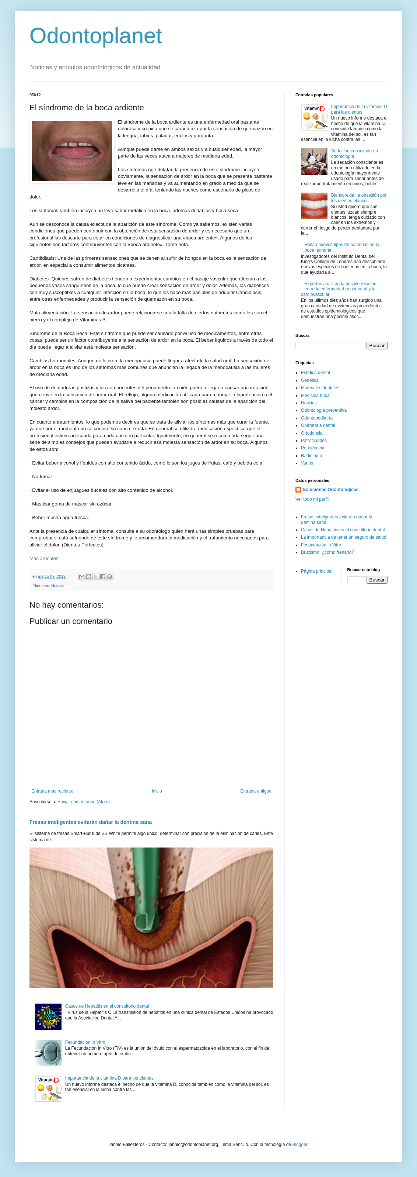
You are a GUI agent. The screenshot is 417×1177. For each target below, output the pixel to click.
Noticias (58, 585)
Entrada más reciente (52, 791)
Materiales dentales (320, 387)
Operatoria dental (318, 425)
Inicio (157, 791)
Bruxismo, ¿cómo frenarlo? (327, 552)
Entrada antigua (255, 791)
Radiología (311, 455)
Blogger (299, 1144)
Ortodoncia (312, 433)
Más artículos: (44, 558)
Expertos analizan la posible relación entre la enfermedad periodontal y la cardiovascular (338, 289)
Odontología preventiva (324, 410)
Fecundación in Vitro (85, 1042)
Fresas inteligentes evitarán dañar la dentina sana (90, 822)
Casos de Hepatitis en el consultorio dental (107, 1006)
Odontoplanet (95, 35)
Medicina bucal (315, 395)
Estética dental (315, 372)
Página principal (316, 571)
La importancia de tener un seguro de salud (343, 537)
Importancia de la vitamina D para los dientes (109, 1078)
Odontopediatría (317, 418)
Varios (307, 463)
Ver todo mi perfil (312, 499)
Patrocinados (314, 440)
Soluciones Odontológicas (330, 489)
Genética (310, 380)
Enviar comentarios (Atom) (83, 801)
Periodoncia (312, 448)
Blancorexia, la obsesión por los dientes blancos (359, 198)
